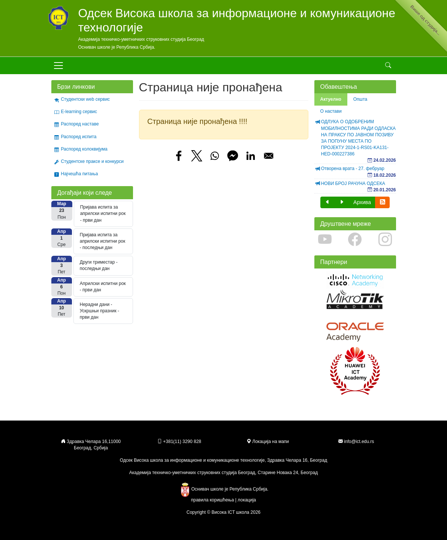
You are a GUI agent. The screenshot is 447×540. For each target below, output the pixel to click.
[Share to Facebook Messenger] (232, 155)
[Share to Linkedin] (250, 155)
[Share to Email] (268, 155)
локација (247, 500)
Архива (362, 202)
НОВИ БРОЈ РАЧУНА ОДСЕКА (353, 183)
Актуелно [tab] (330, 99)
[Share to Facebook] (178, 155)
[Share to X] (196, 155)
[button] (327, 202)
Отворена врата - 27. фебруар (352, 168)
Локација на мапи (268, 441)
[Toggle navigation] (58, 65)
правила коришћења (212, 500)
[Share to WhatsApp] (214, 155)
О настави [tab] (331, 111)
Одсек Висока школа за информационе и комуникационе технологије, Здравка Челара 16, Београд (223, 460)
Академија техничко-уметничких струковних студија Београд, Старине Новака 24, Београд (223, 472)
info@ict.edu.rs (359, 441)
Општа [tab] (360, 99)
